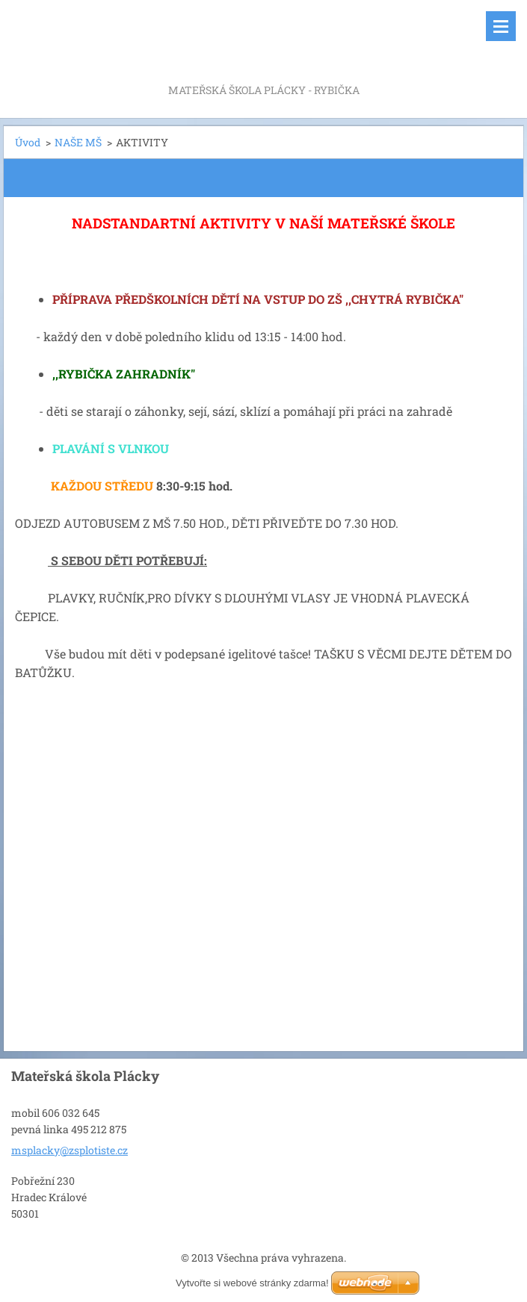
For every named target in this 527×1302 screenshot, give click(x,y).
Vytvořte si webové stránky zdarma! (252, 1283)
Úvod (27, 142)
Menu (501, 26)
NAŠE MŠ (78, 142)
